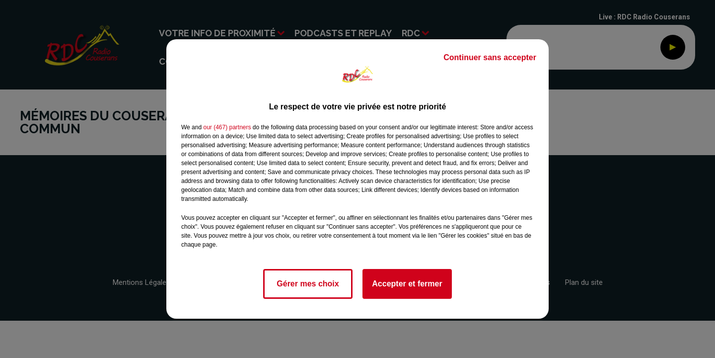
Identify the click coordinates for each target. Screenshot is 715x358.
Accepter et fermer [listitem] (407, 283)
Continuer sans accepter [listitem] (489, 57)
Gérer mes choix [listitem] (308, 283)
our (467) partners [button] (227, 127)
